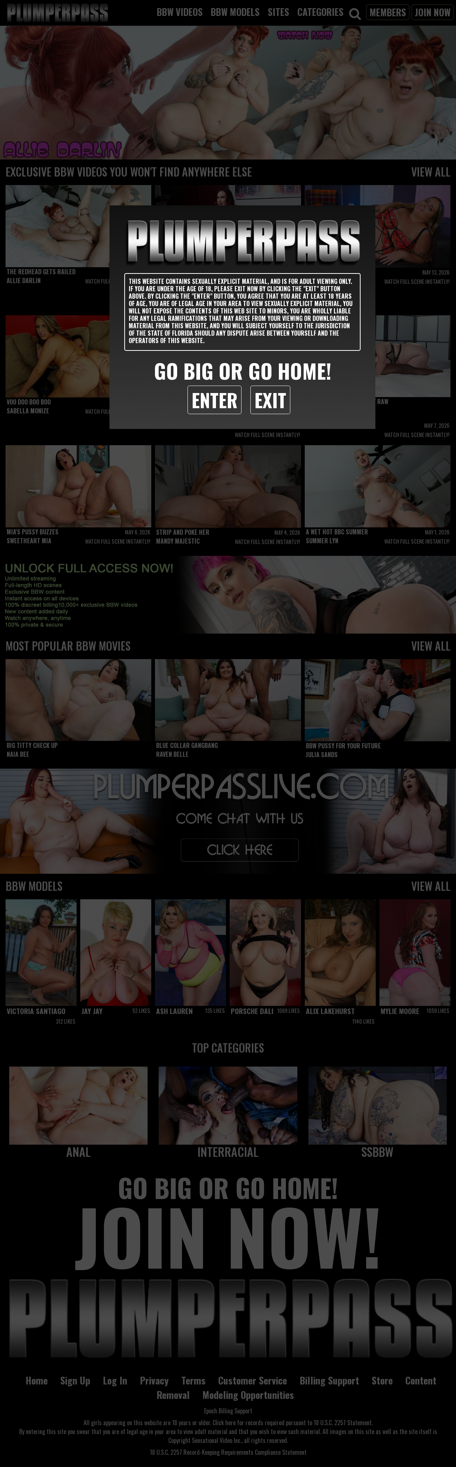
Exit (270, 399)
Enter (214, 399)
